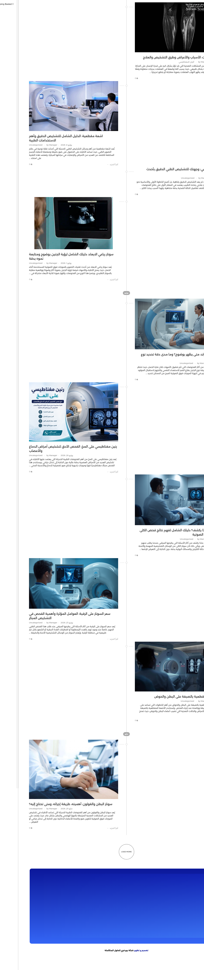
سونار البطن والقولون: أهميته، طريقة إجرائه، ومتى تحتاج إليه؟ (46, 804)
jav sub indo (171, 962)
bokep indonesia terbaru (46, 962)
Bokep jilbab (66, 962)
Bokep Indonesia (24, 962)
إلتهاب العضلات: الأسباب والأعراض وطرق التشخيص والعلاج (159, 57)
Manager (178, 62)
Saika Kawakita (142, 962)
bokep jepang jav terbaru (109, 962)
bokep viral (79, 962)
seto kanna (128, 962)
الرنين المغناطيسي (162, 62)
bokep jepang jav (195, 962)
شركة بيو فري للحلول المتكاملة (94, 950)
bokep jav (90, 962)
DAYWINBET (184, 965)
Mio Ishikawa (157, 962)
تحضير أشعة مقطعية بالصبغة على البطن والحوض (164, 696)
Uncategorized (11, 145)
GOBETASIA (147, 968)
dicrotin (181, 962)
